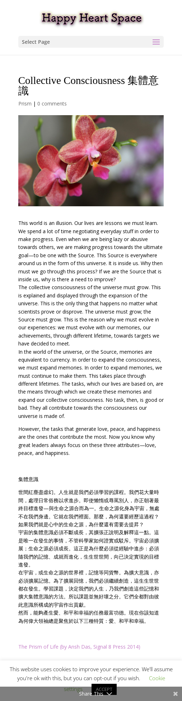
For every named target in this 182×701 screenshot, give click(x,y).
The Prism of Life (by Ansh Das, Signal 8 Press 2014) (79, 646)
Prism (25, 103)
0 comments (52, 103)
